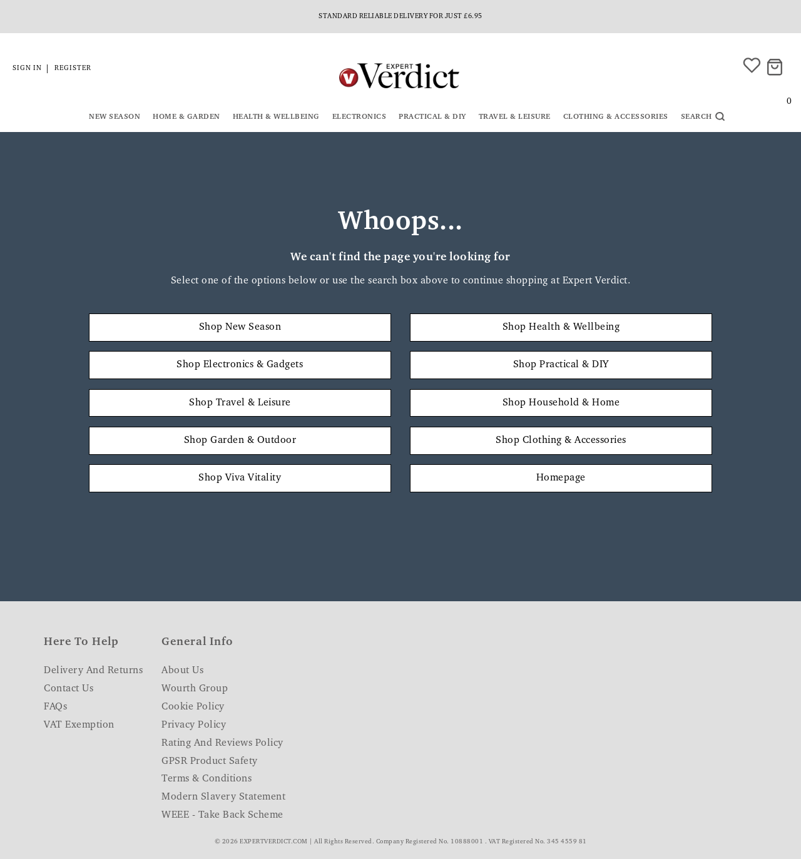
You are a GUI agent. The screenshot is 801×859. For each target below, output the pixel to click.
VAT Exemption (79, 725)
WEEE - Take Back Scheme (222, 815)
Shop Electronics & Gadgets (239, 365)
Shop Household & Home (561, 403)
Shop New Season (240, 327)
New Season (114, 117)
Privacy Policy (193, 725)
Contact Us (68, 689)
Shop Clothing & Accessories (561, 440)
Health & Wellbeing (276, 117)
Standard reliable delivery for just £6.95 (400, 16)
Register (72, 68)
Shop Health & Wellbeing (561, 327)
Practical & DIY (432, 117)
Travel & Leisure (515, 117)
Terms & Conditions (206, 779)
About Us (182, 671)
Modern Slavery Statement (223, 797)
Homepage (561, 478)
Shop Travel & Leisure (240, 403)
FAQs (55, 707)
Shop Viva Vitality (239, 478)
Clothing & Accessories (615, 117)
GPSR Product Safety (209, 761)
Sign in (27, 68)
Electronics (359, 117)
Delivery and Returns (93, 671)
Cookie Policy (193, 707)
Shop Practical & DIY (561, 365)
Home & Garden (186, 117)
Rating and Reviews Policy (222, 743)
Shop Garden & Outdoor (240, 440)
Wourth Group (194, 689)
